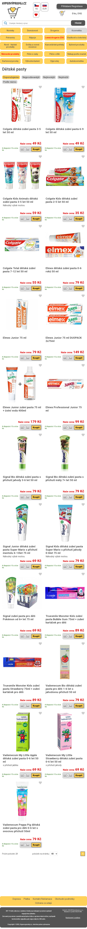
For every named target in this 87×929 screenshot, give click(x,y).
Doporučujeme (11, 77)
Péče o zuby (32, 54)
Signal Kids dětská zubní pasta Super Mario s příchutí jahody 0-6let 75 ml (64, 549)
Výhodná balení (32, 61)
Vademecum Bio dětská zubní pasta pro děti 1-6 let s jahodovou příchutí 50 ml (64, 689)
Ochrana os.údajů (43, 903)
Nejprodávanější (31, 77)
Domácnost (32, 30)
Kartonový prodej (10, 61)
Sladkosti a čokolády (76, 37)
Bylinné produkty (76, 45)
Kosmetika (77, 30)
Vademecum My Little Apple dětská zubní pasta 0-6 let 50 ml (20, 758)
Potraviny (10, 37)
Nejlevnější (49, 77)
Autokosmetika (77, 61)
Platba (27, 899)
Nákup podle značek (76, 54)
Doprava (16, 899)
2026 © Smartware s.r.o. (75, 910)
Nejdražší (63, 77)
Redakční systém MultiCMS (73, 911)
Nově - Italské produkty (10, 46)
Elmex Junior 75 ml (14, 337)
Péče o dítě (54, 54)
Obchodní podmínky (65, 899)
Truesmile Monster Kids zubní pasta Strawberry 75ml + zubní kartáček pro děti (21, 689)
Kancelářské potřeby (54, 45)
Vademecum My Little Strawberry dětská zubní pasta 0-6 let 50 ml (64, 758)
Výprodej (54, 61)
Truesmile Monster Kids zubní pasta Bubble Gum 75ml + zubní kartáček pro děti (65, 619)
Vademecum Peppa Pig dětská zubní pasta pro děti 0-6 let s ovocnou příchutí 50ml (21, 828)
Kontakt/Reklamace (42, 899)
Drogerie (54, 30)
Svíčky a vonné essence (32, 46)
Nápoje (32, 37)
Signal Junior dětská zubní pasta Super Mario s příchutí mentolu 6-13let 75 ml (20, 549)
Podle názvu (9, 82)
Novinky (10, 30)
